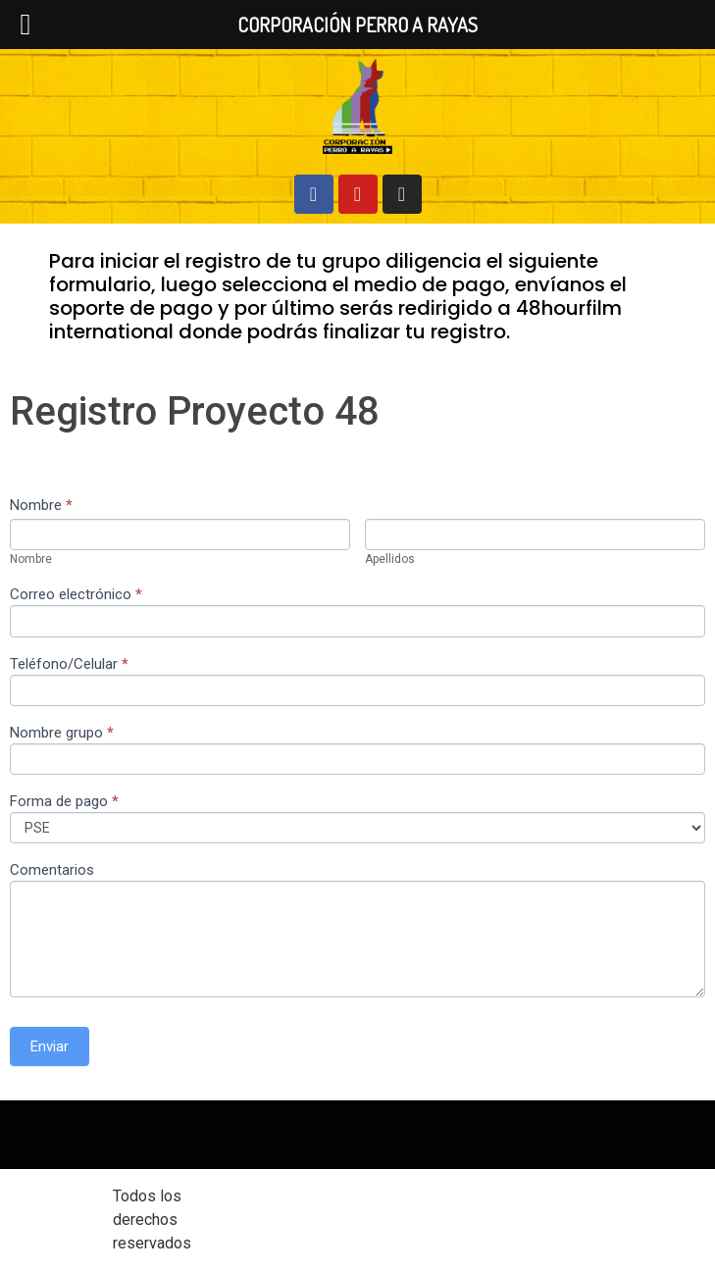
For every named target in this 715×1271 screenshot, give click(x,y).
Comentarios (52, 871)
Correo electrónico (76, 595)
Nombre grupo (62, 733)
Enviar (49, 1046)
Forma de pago (64, 802)
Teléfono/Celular (69, 665)
